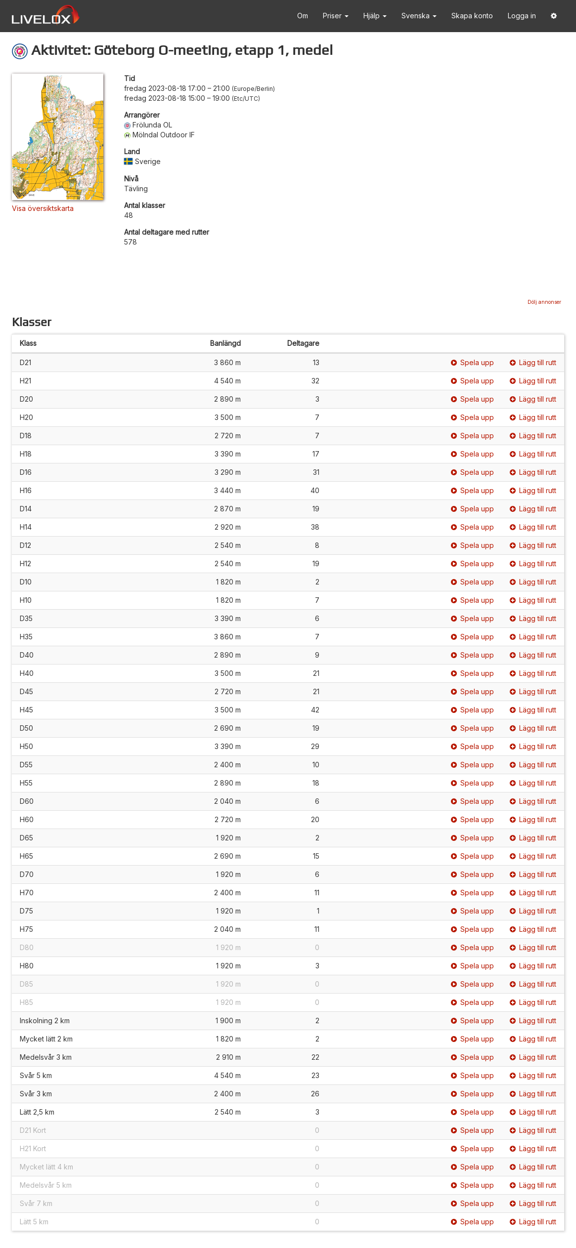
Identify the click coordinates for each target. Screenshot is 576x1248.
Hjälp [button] (375, 15)
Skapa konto (472, 15)
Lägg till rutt (533, 362)
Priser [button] (336, 15)
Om (302, 15)
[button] (553, 16)
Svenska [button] (419, 15)
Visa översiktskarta (43, 208)
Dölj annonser (544, 302)
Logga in (522, 15)
